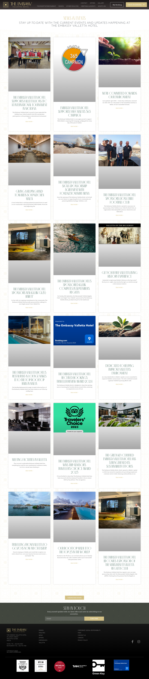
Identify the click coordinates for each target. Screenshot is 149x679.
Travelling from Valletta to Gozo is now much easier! (29, 546)
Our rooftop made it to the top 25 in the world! (74, 550)
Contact (84, 3)
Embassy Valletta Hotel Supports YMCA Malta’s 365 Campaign (74, 111)
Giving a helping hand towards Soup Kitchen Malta (29, 195)
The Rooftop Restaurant (46, 6)
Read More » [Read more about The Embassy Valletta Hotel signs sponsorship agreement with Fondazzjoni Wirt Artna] (74, 204)
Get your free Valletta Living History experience (119, 274)
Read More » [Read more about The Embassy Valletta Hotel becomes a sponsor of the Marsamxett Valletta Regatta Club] (119, 579)
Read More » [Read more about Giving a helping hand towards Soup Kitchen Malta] (29, 210)
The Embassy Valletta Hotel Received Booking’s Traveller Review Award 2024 (74, 378)
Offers (92, 3)
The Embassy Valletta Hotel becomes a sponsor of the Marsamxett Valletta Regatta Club (119, 563)
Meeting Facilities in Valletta (29, 459)
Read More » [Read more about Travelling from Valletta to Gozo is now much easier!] (29, 559)
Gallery (101, 3)
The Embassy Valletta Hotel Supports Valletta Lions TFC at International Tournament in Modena (29, 103)
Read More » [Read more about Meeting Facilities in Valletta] (29, 471)
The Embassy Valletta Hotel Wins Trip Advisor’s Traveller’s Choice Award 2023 (74, 466)
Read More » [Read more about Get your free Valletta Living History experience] (119, 287)
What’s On (102, 6)
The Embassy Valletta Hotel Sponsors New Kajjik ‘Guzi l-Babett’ (29, 293)
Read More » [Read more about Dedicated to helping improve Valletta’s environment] (119, 384)
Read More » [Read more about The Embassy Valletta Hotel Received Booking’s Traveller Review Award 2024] (74, 392)
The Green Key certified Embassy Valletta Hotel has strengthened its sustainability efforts (119, 460)
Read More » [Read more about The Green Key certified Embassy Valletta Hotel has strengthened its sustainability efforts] (119, 477)
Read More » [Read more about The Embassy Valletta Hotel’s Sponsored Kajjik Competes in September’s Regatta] (74, 303)
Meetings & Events (88, 6)
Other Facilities (72, 6)
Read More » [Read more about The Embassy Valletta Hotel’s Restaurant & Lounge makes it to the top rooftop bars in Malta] (29, 395)
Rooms (61, 6)
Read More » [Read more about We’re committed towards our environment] (119, 108)
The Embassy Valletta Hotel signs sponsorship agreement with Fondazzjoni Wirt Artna (74, 188)
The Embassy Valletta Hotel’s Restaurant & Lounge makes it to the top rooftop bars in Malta (29, 378)
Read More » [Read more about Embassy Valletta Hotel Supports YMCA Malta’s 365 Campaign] (74, 126)
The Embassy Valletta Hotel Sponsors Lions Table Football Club (119, 198)
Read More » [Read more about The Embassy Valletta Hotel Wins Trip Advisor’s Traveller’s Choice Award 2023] (74, 483)
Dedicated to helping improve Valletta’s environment (119, 369)
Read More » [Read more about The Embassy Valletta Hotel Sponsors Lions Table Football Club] (119, 215)
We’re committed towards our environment (119, 95)
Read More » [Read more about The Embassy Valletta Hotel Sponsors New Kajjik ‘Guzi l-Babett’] (29, 307)
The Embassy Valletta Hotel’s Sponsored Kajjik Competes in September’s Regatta (74, 286)
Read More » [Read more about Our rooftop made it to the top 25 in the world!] (74, 563)
